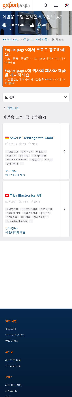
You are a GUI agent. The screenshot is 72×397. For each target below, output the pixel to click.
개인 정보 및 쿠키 (15, 334)
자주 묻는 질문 (13, 384)
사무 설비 (26, 39)
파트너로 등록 (13, 359)
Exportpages (10, 39)
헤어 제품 (41, 39)
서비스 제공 (11, 390)
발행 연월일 (11, 340)
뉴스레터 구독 (13, 365)
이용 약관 (10, 328)
